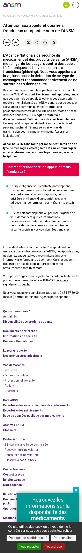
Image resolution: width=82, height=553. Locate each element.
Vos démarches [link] (14, 365)
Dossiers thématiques (18, 341)
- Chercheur (10, 390)
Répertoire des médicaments (23, 410)
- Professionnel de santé (19, 380)
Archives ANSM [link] (13, 425)
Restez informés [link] (14, 439)
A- (15, 42)
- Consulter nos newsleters (21, 455)
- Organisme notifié (15, 375)
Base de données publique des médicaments (33, 415)
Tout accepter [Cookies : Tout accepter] (29, 546)
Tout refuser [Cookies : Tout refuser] (54, 546)
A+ (7, 42)
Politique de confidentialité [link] (28, 538)
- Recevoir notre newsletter (20, 449)
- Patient (8, 385)
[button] (66, 5)
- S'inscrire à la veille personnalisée (25, 444)
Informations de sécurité (20, 336)
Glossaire (9, 430)
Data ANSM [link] (10, 400)
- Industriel (10, 370)
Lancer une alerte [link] (15, 350)
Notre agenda (12, 484)
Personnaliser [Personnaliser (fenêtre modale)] (63, 538)
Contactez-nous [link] (14, 469)
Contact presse (13, 474)
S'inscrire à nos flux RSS (20, 460)
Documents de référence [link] (20, 331)
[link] (12, 5)
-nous (14, 479)
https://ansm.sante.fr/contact (22, 268)
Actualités (10, 316)
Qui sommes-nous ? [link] (17, 311)
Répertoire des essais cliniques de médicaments (36, 405)
